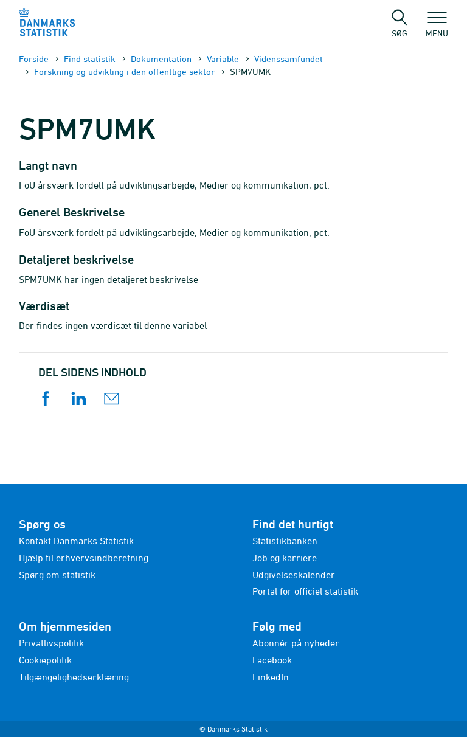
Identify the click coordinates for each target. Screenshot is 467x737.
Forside (34, 59)
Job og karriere (284, 557)
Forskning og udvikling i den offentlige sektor (124, 71)
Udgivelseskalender (293, 574)
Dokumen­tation (161, 59)
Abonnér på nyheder (295, 642)
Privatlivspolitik (51, 642)
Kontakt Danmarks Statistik (76, 540)
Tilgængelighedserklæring (74, 676)
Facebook (272, 659)
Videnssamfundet (288, 59)
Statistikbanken (284, 540)
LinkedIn (270, 676)
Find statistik (90, 59)
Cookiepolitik (45, 659)
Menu (437, 27)
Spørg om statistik (57, 574)
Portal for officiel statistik (305, 591)
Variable (223, 59)
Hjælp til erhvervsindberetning (83, 557)
